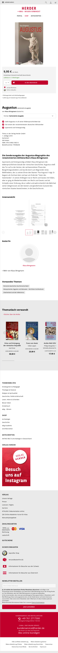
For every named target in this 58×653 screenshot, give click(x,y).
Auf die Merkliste (11, 88)
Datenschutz (48, 645)
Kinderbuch (6, 406)
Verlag (5, 495)
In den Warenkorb (31, 83)
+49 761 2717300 (31, 618)
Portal (19, 16)
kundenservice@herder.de (30, 628)
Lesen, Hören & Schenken (10, 400)
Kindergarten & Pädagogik (11, 387)
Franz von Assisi (32, 344)
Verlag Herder (9, 445)
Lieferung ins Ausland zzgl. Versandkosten (15, 98)
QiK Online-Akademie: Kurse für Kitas (15, 515)
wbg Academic (7, 426)
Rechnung (5, 532)
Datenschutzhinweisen (38, 603)
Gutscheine (7, 541)
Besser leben (6, 403)
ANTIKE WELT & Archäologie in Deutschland (17, 439)
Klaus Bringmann (11, 111)
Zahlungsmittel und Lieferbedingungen (14, 95)
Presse (4, 502)
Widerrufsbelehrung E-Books (14, 645)
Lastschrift (5, 536)
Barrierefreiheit (33, 647)
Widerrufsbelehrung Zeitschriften (33, 645)
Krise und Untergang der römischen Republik (12, 345)
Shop (26, 16)
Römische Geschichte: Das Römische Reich (16, 286)
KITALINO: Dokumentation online (13, 512)
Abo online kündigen (29, 633)
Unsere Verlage (7, 499)
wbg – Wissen (6, 410)
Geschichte (6, 423)
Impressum (43, 647)
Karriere (5, 508)
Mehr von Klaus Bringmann (13, 271)
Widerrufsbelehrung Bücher (38, 642)
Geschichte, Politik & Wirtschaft (12, 397)
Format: (14, 116)
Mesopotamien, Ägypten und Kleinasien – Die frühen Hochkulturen (23, 290)
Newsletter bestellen (12, 581)
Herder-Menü (9, 2)
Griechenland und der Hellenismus (13, 293)
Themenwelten (9, 383)
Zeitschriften (36, 16)
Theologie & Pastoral (9, 390)
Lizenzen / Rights (8, 505)
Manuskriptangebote (9, 518)
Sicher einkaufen (10, 548)
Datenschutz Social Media (19, 647)
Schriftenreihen (7, 429)
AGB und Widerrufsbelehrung (20, 642)
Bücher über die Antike (12, 315)
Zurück (3, 233)
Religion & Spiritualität (9, 394)
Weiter (54, 233)
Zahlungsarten (9, 524)
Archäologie (6, 420)
